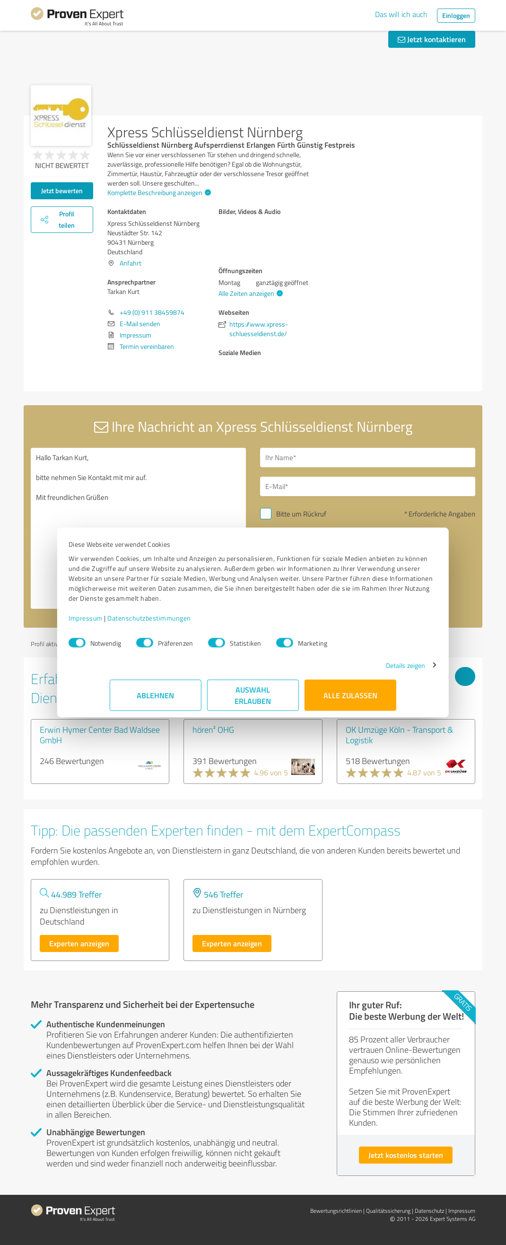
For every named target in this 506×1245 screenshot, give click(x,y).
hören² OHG (213, 729)
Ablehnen (155, 699)
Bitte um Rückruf (301, 514)
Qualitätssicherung (388, 1211)
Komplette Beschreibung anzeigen (158, 192)
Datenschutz (429, 1211)
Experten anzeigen (79, 943)
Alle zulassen (350, 699)
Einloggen (456, 15)
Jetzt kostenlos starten (405, 1154)
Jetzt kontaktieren (432, 39)
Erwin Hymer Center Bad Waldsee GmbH (100, 735)
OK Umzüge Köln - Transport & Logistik (399, 735)
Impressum (127, 622)
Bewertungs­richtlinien (336, 1211)
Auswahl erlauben (253, 700)
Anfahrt (130, 262)
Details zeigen (364, 670)
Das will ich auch (401, 14)
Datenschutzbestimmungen (190, 622)
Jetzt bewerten (62, 190)
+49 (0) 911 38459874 (152, 312)
